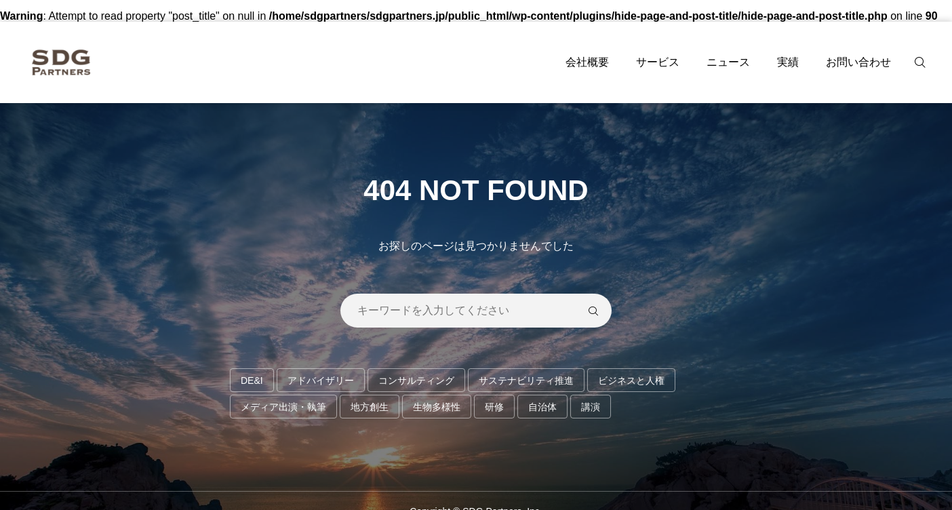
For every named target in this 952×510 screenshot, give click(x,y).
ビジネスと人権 (631, 380)
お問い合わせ (858, 62)
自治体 (542, 406)
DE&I (252, 380)
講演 (590, 406)
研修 (494, 406)
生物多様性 (436, 406)
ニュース (728, 62)
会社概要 (587, 62)
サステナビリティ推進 (526, 380)
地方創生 (370, 406)
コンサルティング (416, 380)
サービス (657, 62)
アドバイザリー (320, 380)
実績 (788, 62)
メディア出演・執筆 (283, 406)
